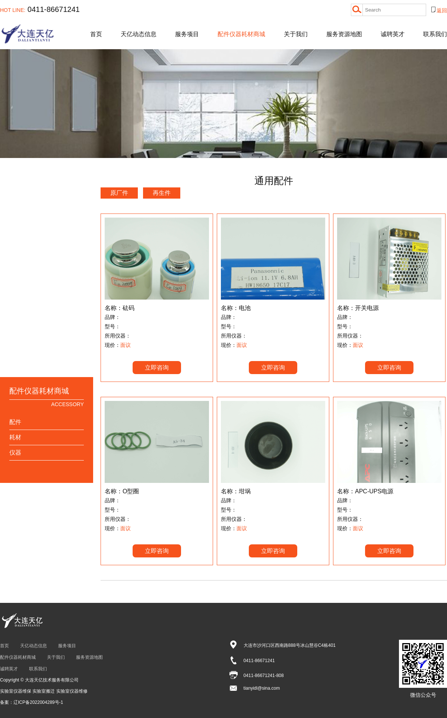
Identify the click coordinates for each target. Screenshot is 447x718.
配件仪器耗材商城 (241, 34)
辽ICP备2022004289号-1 (38, 702)
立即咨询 (157, 367)
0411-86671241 (40, 9)
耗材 (15, 437)
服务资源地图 (344, 34)
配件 (15, 422)
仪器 (15, 452)
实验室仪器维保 (16, 691)
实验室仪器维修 (72, 691)
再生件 (162, 193)
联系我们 (435, 34)
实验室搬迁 (44, 691)
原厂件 (119, 193)
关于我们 (296, 34)
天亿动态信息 (138, 34)
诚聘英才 (393, 34)
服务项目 (187, 34)
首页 (96, 34)
